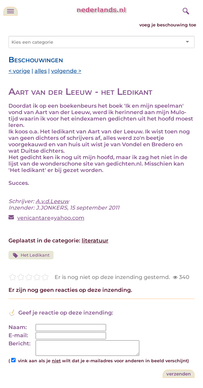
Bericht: (19, 343)
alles (41, 71)
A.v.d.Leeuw (52, 201)
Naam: (17, 327)
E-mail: (18, 335)
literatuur (95, 240)
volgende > (66, 71)
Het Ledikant (31, 255)
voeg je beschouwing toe (167, 24)
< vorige (19, 71)
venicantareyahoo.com (50, 218)
